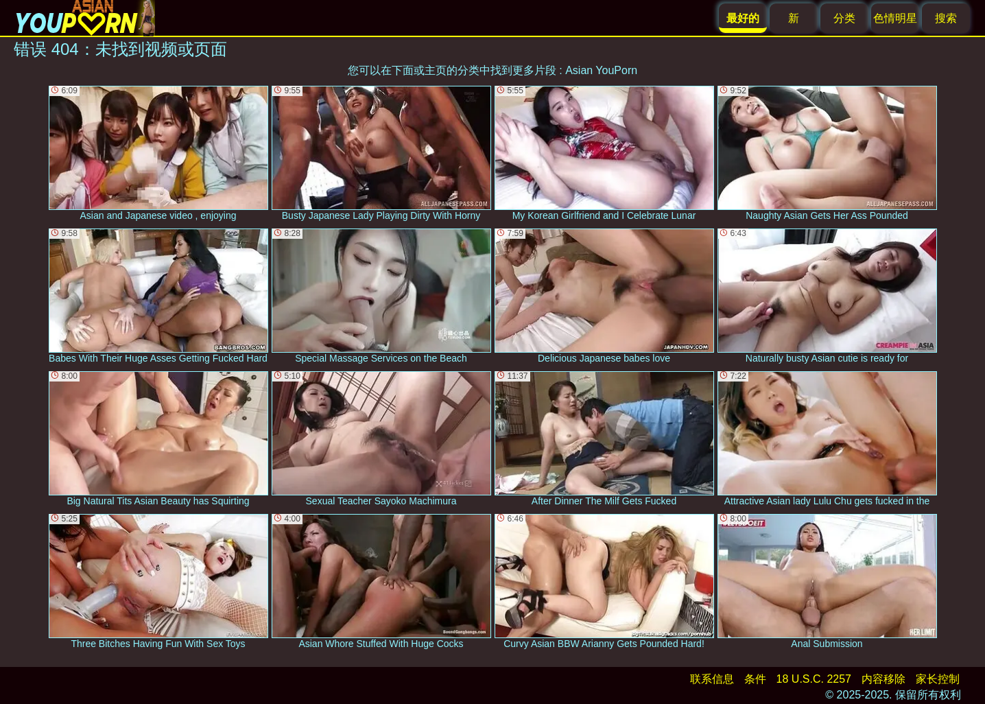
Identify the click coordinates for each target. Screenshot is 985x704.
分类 (844, 18)
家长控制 (938, 679)
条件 (755, 679)
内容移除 (883, 679)
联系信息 (712, 679)
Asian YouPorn (601, 70)
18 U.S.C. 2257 (813, 679)
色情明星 (895, 18)
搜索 (946, 18)
